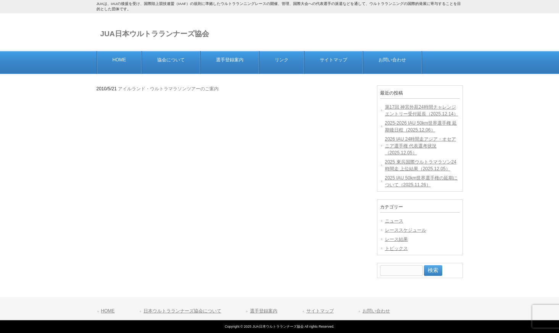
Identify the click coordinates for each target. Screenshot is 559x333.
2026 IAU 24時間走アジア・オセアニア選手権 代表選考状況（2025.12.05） (420, 145)
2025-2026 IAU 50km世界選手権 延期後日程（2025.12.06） (421, 126)
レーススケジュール (405, 230)
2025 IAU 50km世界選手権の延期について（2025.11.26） (421, 181)
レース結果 (396, 239)
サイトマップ (320, 311)
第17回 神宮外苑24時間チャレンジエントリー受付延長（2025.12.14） (421, 110)
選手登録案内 (263, 311)
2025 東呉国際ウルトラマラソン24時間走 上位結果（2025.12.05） (420, 165)
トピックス (396, 248)
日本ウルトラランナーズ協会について (182, 311)
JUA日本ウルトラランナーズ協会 (154, 34)
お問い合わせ (376, 311)
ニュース (394, 221)
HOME (108, 311)
